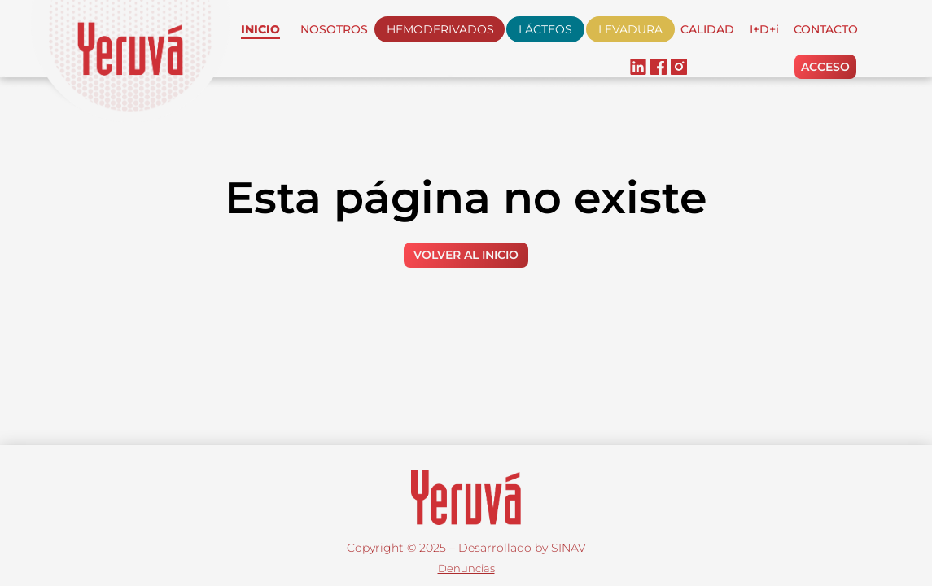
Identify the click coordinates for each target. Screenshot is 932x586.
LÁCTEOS (545, 29)
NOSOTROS (334, 29)
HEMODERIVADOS (440, 29)
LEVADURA (630, 29)
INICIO (260, 29)
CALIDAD (707, 29)
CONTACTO (826, 29)
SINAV (568, 547)
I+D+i (764, 29)
